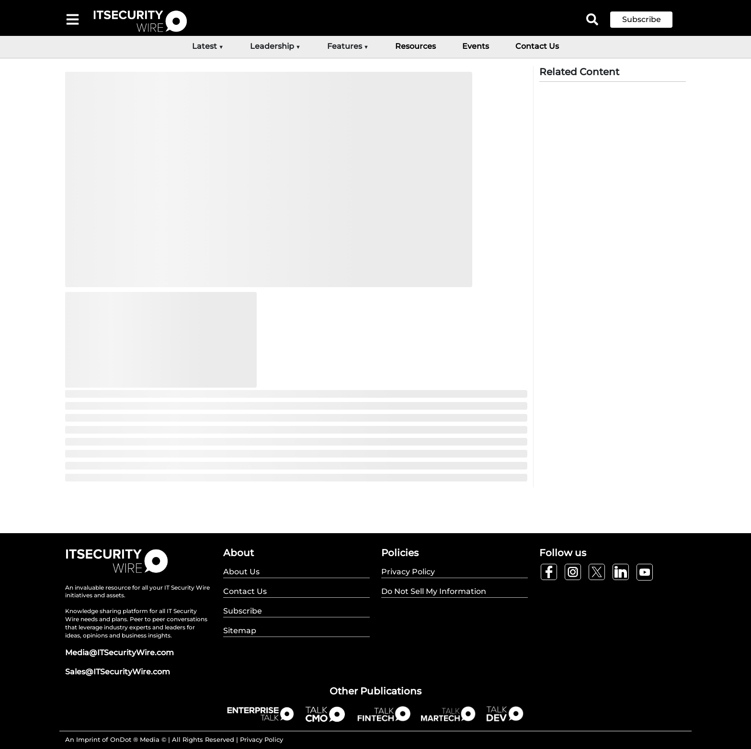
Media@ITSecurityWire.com (119, 652)
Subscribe (641, 19)
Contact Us (537, 46)
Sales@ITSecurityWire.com (117, 671)
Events (475, 46)
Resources (415, 46)
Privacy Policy (261, 739)
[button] (648, 19)
